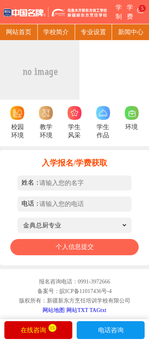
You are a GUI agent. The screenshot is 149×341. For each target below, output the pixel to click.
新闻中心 (130, 32)
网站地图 (54, 310)
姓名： (31, 182)
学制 (119, 12)
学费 (130, 12)
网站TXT (77, 310)
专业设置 (93, 32)
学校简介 (56, 32)
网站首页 (18, 32)
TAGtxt (97, 310)
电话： (31, 203)
